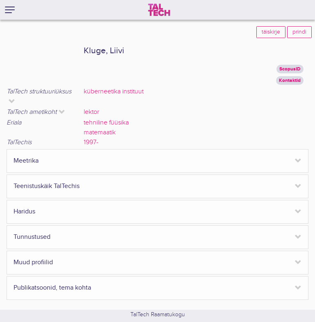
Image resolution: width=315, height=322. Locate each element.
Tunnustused (32, 237)
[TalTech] (159, 9)
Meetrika (26, 161)
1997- (91, 142)
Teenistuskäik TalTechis (47, 186)
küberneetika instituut (114, 91)
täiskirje (271, 32)
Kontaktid (290, 80)
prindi (299, 32)
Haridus (24, 211)
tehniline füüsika (106, 123)
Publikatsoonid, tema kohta (52, 288)
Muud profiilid (33, 262)
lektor (91, 112)
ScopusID (290, 69)
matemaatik (100, 132)
